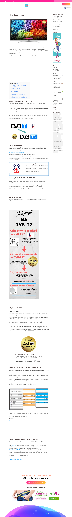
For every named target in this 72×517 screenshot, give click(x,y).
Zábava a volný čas (45, 8)
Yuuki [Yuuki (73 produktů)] (57, 150)
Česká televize (23, 421)
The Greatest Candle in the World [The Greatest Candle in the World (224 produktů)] (57, 142)
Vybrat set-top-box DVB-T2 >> (31, 192)
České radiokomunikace (14, 421)
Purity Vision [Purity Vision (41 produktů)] (59, 137)
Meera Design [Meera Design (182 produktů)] (56, 134)
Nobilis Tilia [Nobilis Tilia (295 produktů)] (55, 136)
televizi (15, 309)
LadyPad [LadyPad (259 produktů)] (58, 128)
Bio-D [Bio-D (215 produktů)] (54, 115)
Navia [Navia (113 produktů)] (61, 134)
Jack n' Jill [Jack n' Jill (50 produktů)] (61, 126)
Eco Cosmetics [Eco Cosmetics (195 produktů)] (59, 119)
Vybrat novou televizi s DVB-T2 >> (17, 192)
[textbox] (58, 109)
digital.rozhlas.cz (29, 421)
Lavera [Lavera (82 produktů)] (55, 130)
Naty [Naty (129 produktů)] (59, 134)
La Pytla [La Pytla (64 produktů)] (61, 128)
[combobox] (58, 109)
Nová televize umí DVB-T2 (14, 449)
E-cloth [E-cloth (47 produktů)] (55, 119)
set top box (22, 309)
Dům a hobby (14, 8)
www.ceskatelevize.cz (32, 172)
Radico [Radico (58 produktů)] (55, 139)
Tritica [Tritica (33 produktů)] (56, 146)
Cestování (26, 8)
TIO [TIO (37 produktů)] (54, 146)
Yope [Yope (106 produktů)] (54, 150)
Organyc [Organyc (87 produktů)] (59, 136)
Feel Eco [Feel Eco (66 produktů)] (60, 123)
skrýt (17, 83)
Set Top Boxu (14, 445)
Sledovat (68, 7)
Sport (39, 8)
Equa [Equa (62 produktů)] (57, 123)
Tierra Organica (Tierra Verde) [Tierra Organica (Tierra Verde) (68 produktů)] (58, 144)
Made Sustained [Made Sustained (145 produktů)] (56, 132)
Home (6, 8)
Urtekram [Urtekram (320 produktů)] (59, 146)
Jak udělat (23, 17)
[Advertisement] (29, 66)
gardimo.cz (51, 513)
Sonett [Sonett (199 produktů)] (60, 139)
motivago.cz (45, 513)
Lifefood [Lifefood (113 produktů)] (58, 130)
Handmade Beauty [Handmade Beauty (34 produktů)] (56, 126)
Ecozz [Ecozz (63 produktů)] (61, 121)
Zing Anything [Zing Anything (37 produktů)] (60, 150)
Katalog (9, 8)
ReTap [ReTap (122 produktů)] (57, 139)
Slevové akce (66, 3)
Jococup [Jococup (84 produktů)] (55, 128)
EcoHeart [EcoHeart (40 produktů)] (55, 121)
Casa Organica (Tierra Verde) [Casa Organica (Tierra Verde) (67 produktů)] (58, 117)
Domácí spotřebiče (17, 17)
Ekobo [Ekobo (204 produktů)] (54, 123)
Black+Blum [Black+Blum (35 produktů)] (58, 115)
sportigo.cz (40, 513)
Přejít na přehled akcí (36, 482)
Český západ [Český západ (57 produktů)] (55, 152)
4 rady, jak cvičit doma (57, 19)
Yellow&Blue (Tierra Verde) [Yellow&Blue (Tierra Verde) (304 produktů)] (57, 148)
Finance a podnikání (33, 8)
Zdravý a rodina (20, 8)
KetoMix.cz (41, 487)
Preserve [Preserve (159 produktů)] (55, 137)
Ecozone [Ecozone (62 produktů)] (58, 121)
